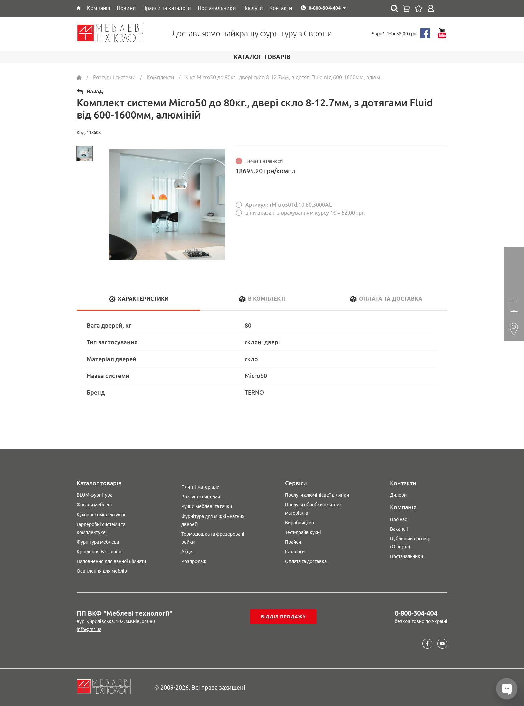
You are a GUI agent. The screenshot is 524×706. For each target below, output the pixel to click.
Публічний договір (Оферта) (410, 542)
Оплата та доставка (306, 561)
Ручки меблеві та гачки (206, 506)
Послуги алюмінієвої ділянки (317, 495)
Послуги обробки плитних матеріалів (313, 509)
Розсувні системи (200, 496)
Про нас (398, 519)
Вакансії (399, 529)
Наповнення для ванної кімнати (111, 561)
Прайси (293, 542)
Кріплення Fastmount (100, 551)
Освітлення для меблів (102, 571)
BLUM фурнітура (94, 495)
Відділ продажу (283, 616)
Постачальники (406, 556)
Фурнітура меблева (98, 542)
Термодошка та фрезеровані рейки (212, 538)
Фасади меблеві (94, 504)
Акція (187, 551)
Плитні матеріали (200, 487)
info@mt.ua (89, 629)
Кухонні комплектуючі (101, 514)
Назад (95, 91)
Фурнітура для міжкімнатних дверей (212, 520)
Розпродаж (193, 561)
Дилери (398, 495)
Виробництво (299, 522)
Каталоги (295, 551)
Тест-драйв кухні (303, 532)
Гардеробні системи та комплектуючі (101, 528)
